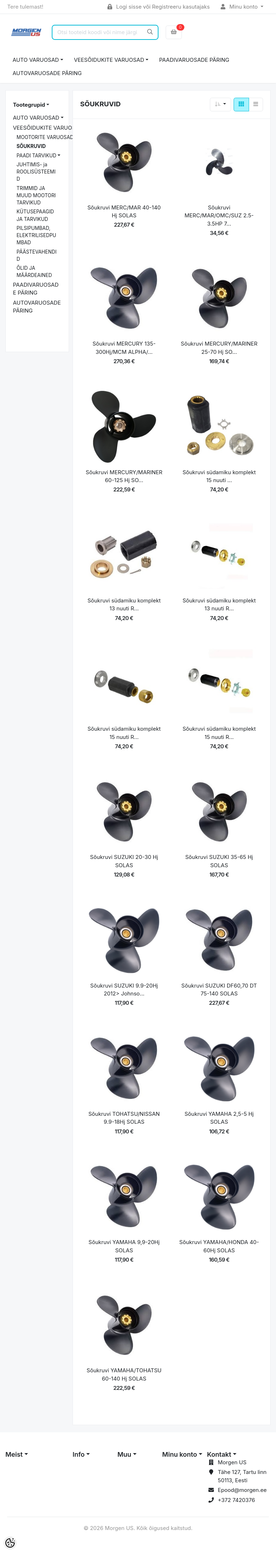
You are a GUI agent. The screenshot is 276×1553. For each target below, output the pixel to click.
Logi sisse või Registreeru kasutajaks (158, 6)
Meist (14, 1454)
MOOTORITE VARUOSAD (45, 137)
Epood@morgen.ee (242, 1490)
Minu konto (240, 6)
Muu (125, 1454)
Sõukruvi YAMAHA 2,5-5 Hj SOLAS (219, 1118)
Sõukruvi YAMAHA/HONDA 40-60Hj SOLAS (219, 1246)
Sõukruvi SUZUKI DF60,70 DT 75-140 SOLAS (219, 989)
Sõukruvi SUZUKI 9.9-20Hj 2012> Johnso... (124, 989)
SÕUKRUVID (31, 146)
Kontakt (219, 1454)
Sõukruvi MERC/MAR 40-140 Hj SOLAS (124, 211)
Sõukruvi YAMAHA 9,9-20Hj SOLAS (124, 1246)
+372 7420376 (236, 1500)
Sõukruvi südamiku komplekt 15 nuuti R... (124, 732)
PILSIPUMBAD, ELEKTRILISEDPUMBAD (36, 235)
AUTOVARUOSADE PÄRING (47, 73)
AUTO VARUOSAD (36, 59)
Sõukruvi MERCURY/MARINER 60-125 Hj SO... (124, 476)
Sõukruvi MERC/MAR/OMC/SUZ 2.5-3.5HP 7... (219, 215)
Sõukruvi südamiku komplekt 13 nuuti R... (124, 604)
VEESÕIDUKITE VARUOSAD (109, 59)
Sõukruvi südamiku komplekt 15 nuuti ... (219, 476)
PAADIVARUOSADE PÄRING (194, 59)
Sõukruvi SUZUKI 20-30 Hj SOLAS (124, 861)
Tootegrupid (29, 104)
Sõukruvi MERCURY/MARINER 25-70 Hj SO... (219, 347)
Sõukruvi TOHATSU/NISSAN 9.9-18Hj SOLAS (124, 1118)
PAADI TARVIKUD (36, 155)
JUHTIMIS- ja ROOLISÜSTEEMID (36, 172)
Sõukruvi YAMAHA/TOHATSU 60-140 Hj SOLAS (124, 1374)
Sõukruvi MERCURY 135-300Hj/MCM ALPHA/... (124, 347)
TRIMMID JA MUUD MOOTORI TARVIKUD (36, 195)
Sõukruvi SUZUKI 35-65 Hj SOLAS (219, 861)
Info (79, 1454)
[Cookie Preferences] (10, 1542)
